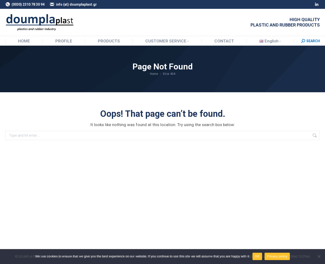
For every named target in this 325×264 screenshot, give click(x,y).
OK (257, 256)
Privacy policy (277, 256)
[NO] (318, 256)
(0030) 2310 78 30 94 (24, 4)
